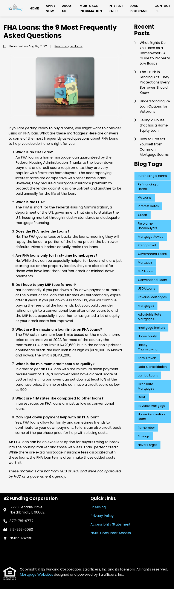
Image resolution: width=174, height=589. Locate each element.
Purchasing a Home (68, 46)
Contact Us (162, 8)
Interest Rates (116, 8)
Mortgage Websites (37, 574)
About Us (67, 8)
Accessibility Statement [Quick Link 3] (110, 524)
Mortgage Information (91, 8)
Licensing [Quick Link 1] (98, 507)
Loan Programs (139, 8)
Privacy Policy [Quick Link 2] (102, 515)
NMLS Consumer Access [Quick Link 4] (110, 532)
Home (34, 8)
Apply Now (50, 8)
